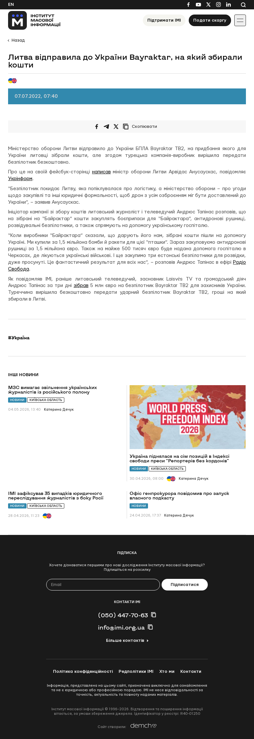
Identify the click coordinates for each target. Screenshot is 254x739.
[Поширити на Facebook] (97, 126)
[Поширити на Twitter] (116, 126)
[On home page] (34, 20)
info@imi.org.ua (121, 627)
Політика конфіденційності (83, 671)
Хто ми (167, 671)
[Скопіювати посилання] (141, 126)
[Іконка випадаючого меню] (240, 20)
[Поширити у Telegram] (106, 126)
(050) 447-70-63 (123, 615)
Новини (17, 400)
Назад (18, 40)
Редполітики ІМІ (136, 671)
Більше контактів (125, 640)
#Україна (18, 337)
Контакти (190, 671)
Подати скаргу (210, 20)
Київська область (45, 400)
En (11, 4)
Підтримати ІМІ (164, 20)
